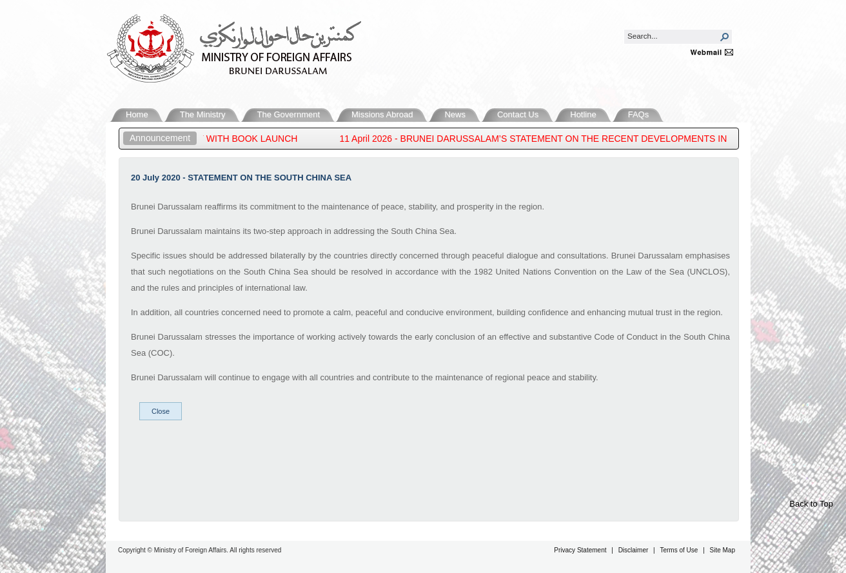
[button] (725, 37)
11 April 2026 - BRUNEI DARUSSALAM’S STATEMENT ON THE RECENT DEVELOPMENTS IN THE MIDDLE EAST (581, 138)
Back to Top (811, 504)
